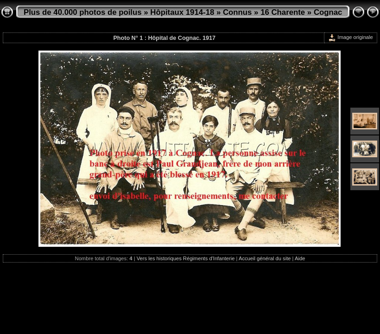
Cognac (328, 12)
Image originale (350, 37)
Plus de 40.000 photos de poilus (83, 12)
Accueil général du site (265, 258)
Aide (300, 258)
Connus (237, 12)
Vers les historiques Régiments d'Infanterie (186, 258)
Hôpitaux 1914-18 (182, 12)
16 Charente (282, 12)
